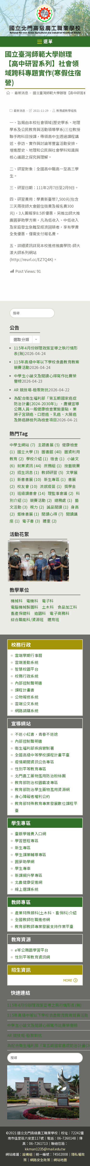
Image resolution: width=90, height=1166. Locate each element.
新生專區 (22, 847)
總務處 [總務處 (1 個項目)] (63, 500)
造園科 (40, 613)
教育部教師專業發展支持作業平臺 (44, 926)
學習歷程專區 (26, 840)
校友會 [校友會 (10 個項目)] (27, 486)
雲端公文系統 (26, 703)
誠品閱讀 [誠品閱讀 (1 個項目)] (57, 507)
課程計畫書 (25, 690)
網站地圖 (60, 1159)
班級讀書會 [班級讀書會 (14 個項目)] (31, 493)
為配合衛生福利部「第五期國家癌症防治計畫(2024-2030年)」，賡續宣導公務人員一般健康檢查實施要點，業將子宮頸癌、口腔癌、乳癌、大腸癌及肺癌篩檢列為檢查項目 (46, 409)
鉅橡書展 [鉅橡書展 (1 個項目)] (28, 514)
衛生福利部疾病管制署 (34, 748)
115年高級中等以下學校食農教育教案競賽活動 (47, 1015)
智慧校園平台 (26, 669)
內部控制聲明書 (28, 683)
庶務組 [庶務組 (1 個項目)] (53, 465)
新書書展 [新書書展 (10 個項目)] (29, 479)
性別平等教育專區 (30, 769)
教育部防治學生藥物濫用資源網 (42, 789)
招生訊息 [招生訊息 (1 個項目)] (28, 472)
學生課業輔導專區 (30, 854)
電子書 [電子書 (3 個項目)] (31, 521)
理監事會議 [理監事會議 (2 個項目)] (61, 493)
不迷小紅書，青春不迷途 (36, 734)
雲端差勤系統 (26, 662)
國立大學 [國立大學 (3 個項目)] (28, 452)
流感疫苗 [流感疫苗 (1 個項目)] (51, 486)
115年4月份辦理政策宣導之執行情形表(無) (46, 350)
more (25, 980)
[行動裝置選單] (45, 42)
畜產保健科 (20, 613)
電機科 (32, 601)
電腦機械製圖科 (24, 607)
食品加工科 (67, 607)
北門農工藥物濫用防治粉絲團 (40, 776)
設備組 (27, 1154)
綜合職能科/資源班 (27, 619)
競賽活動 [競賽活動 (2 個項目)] (41, 500)
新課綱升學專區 (28, 875)
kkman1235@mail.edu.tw (45, 1149)
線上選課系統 (26, 889)
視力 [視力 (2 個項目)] (37, 507)
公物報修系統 (26, 697)
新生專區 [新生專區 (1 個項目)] (55, 479)
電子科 (48, 601)
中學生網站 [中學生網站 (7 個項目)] (23, 445)
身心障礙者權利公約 (32, 796)
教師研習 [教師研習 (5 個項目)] (52, 472)
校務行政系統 (26, 676)
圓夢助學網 (25, 861)
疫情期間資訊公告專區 (34, 762)
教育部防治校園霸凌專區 (36, 782)
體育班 (53, 619)
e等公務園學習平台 (31, 950)
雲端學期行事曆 (28, 655)
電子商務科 (59, 613)
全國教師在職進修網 (32, 919)
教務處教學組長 (66, 110)
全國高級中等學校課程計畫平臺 (42, 755)
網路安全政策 (40, 1159)
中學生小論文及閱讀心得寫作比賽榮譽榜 (45, 378)
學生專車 (22, 868)
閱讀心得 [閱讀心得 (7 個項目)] (52, 514)
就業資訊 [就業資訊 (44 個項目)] (29, 465)
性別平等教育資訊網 (32, 957)
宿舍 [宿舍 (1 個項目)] (57, 458)
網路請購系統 (26, 710)
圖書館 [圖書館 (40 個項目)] (52, 452)
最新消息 (19, 110)
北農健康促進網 (28, 882)
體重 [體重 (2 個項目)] (50, 521)
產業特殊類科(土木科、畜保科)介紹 (46, 913)
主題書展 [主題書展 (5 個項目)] (49, 445)
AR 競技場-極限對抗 (31, 390)
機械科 (17, 601)
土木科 (48, 607)
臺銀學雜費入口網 (30, 833)
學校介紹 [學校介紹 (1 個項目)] (37, 458)
